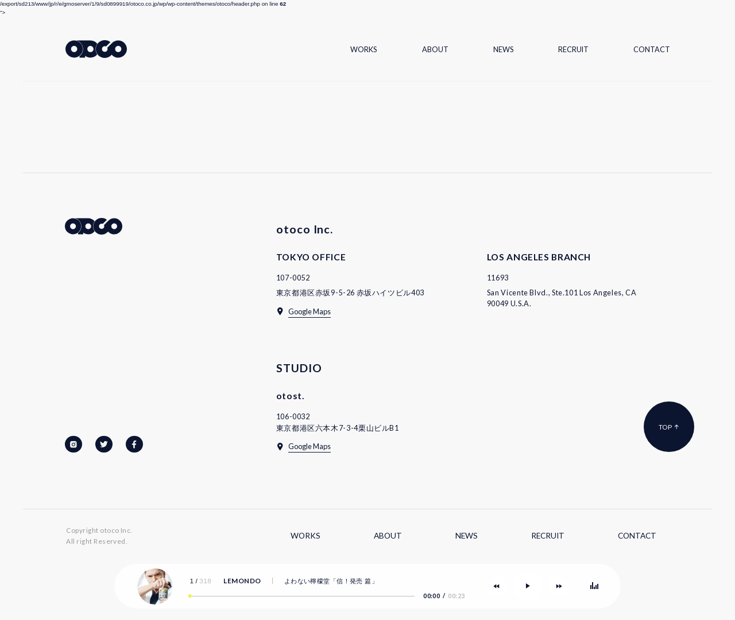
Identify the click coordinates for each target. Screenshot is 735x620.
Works (363, 49)
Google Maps (309, 311)
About (435, 49)
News (503, 49)
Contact (651, 49)
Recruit (573, 49)
